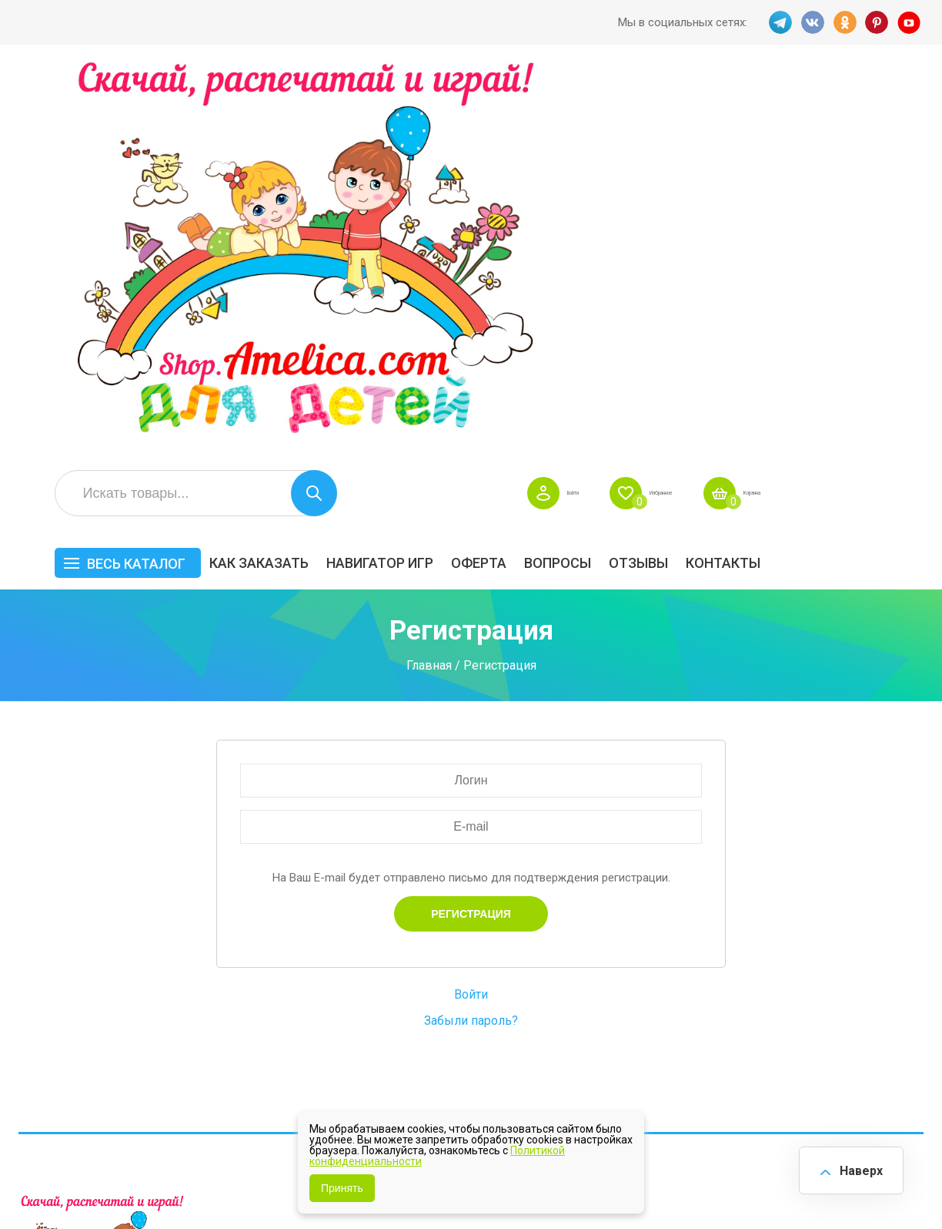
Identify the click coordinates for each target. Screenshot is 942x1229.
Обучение (874, 986)
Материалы (879, 962)
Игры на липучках (655, 986)
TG (776, 22)
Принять (342, 1188)
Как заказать (422, 174)
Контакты (886, 174)
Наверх (854, 1167)
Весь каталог (299, 175)
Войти (660, 105)
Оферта (642, 174)
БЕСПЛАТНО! (642, 909)
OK (844, 22)
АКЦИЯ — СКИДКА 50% (874, 923)
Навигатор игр (542, 174)
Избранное (777, 105)
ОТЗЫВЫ (801, 174)
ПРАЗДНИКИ (770, 962)
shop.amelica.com (255, 1182)
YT (912, 22)
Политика (381, 1004)
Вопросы (720, 174)
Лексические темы (659, 962)
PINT (878, 22)
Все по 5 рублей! (779, 909)
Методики (633, 1024)
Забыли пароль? (471, 632)
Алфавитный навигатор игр (772, 1031)
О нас (494, 980)
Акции (371, 956)
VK (810, 22)
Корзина (900, 105)
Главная (429, 276)
